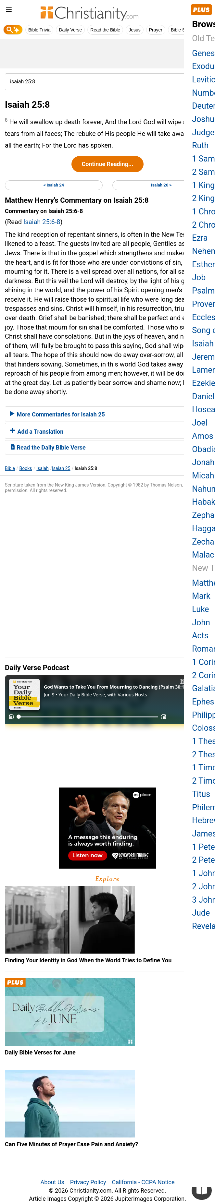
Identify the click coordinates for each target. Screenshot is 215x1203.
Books (25, 468)
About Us (52, 1182)
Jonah (203, 462)
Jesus (135, 29)
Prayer (155, 29)
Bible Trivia (39, 29)
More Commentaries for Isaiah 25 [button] (57, 414)
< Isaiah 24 (54, 185)
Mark (201, 596)
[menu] (9, 10)
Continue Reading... (107, 164)
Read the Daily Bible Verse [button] (48, 447)
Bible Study (182, 29)
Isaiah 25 (61, 468)
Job (199, 277)
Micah (203, 475)
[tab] (107, 414)
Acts (200, 635)
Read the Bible (105, 29)
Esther (203, 264)
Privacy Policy (88, 1182)
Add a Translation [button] (36, 431)
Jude (201, 913)
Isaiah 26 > (161, 185)
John (201, 622)
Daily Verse (70, 29)
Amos (202, 436)
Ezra (200, 238)
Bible (10, 468)
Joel (199, 422)
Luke (200, 609)
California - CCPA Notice (143, 1182)
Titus (201, 794)
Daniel (203, 396)
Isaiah (42, 468)
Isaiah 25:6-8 (41, 222)
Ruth (200, 145)
